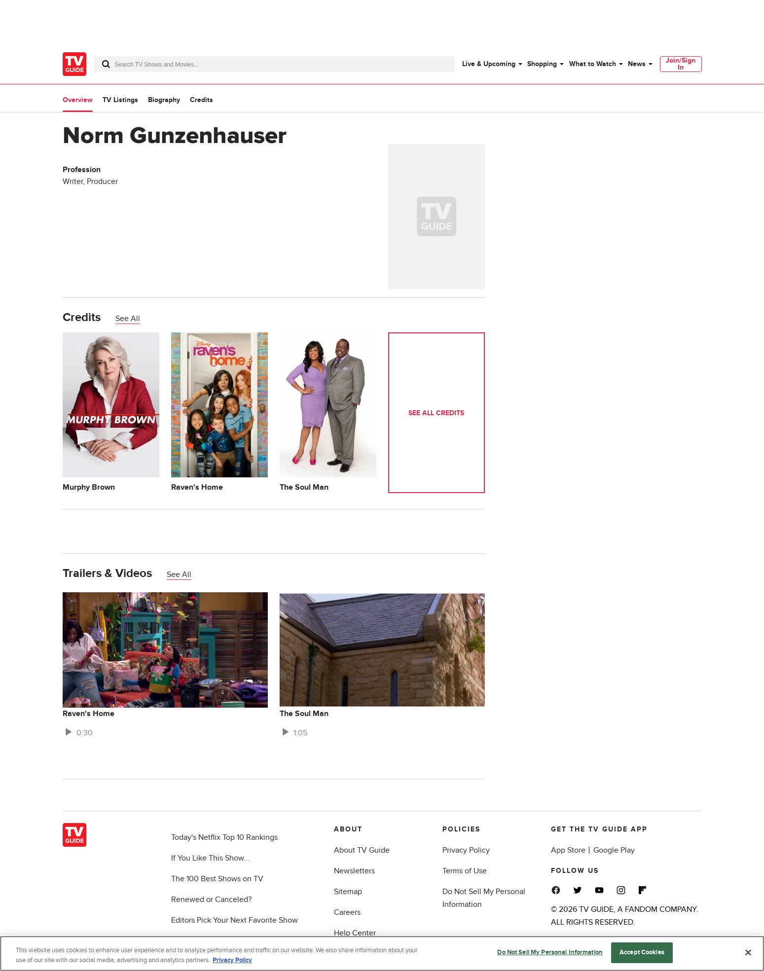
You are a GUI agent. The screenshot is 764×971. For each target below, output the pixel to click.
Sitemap (348, 892)
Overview (78, 100)
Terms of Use (464, 871)
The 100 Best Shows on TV (217, 879)
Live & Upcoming (488, 64)
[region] (382, 953)
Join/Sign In (680, 64)
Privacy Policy (466, 850)
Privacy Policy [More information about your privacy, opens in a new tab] (232, 960)
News (637, 64)
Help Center (355, 933)
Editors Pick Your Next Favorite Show (234, 920)
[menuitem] (491, 64)
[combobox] (274, 64)
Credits (201, 100)
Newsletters (354, 871)
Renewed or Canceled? (211, 899)
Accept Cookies (641, 952)
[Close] (748, 952)
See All (127, 319)
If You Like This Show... (210, 858)
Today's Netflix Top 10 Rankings (224, 837)
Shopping (542, 64)
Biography (164, 100)
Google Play (614, 850)
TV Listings (120, 100)
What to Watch (592, 64)
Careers (347, 912)
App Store (568, 850)
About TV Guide (362, 850)
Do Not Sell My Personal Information (550, 952)
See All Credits (436, 413)
